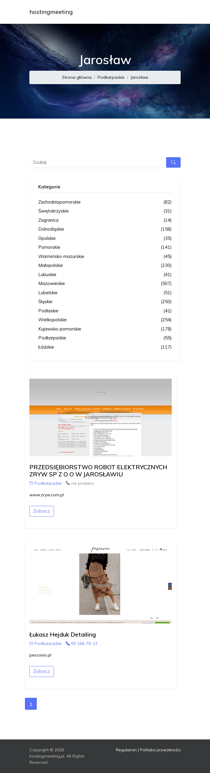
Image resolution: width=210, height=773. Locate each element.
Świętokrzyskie (105, 211)
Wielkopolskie (105, 320)
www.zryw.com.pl (46, 495)
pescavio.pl (40, 655)
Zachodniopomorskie (105, 202)
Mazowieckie (105, 283)
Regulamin (126, 749)
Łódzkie (105, 347)
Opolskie (105, 238)
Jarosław (139, 77)
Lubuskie (105, 274)
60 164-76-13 (81, 643)
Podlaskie (105, 311)
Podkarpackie (111, 77)
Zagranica (105, 220)
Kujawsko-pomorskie (105, 329)
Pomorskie (105, 247)
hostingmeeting (51, 11)
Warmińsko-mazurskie (105, 256)
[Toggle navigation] (172, 12)
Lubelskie (105, 292)
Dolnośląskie (105, 229)
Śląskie (105, 301)
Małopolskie (105, 265)
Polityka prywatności (160, 749)
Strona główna (77, 77)
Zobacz (41, 511)
